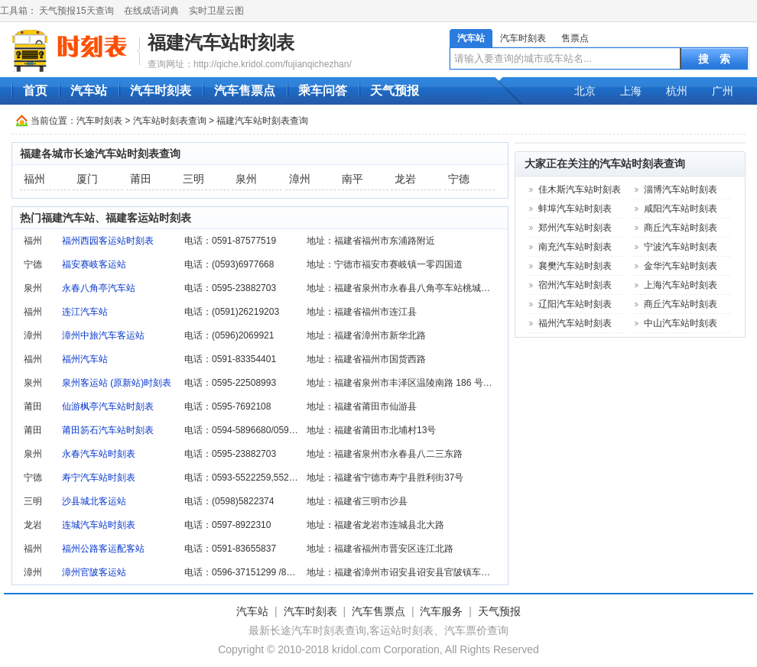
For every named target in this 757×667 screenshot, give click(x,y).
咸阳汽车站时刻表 (680, 208)
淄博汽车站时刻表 (680, 189)
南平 (352, 179)
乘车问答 (322, 90)
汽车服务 (441, 611)
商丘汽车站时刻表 (680, 227)
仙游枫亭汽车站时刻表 (108, 406)
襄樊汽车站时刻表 (575, 266)
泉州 (246, 179)
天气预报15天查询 (76, 10)
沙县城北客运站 (94, 501)
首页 (35, 90)
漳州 (299, 179)
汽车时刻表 (523, 38)
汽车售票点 (244, 90)
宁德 (458, 179)
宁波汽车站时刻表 (680, 246)
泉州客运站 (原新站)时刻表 (116, 382)
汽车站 (471, 38)
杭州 (676, 91)
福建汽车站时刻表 (221, 42)
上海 (631, 91)
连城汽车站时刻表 (98, 525)
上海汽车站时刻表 (680, 285)
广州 (722, 91)
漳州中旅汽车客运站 (103, 335)
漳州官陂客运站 (94, 572)
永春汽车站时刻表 (98, 453)
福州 (34, 179)
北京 (585, 91)
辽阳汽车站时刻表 (575, 304)
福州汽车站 (85, 359)
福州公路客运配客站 (103, 548)
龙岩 (405, 179)
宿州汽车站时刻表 (575, 285)
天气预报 (394, 90)
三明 (193, 179)
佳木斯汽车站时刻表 (579, 189)
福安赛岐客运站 (94, 264)
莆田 (140, 179)
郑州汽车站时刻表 (575, 227)
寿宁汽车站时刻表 (98, 477)
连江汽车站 (85, 311)
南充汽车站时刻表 (575, 246)
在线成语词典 (151, 10)
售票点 (575, 38)
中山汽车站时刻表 (680, 323)
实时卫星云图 (216, 10)
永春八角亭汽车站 (98, 288)
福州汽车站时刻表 (575, 323)
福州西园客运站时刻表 (108, 240)
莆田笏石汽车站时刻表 (108, 430)
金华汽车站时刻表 (680, 266)
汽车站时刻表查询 (169, 120)
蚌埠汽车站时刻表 (575, 208)
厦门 (87, 179)
